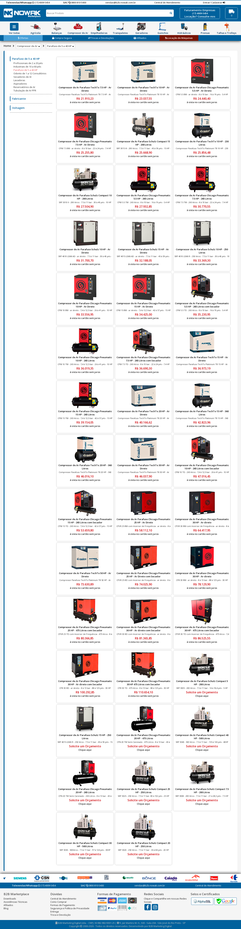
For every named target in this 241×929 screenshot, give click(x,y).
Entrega (54, 911)
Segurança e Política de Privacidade (69, 908)
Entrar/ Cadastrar (213, 2)
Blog (6, 908)
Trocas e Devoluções (101, 38)
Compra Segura (62, 38)
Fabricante (19, 98)
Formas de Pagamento (62, 905)
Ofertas (23, 38)
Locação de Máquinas (179, 38)
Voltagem (18, 108)
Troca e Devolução (60, 914)
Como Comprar (58, 901)
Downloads (10, 898)
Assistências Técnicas (15, 901)
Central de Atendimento (167, 2)
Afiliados (139, 38)
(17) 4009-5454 (41, 2)
